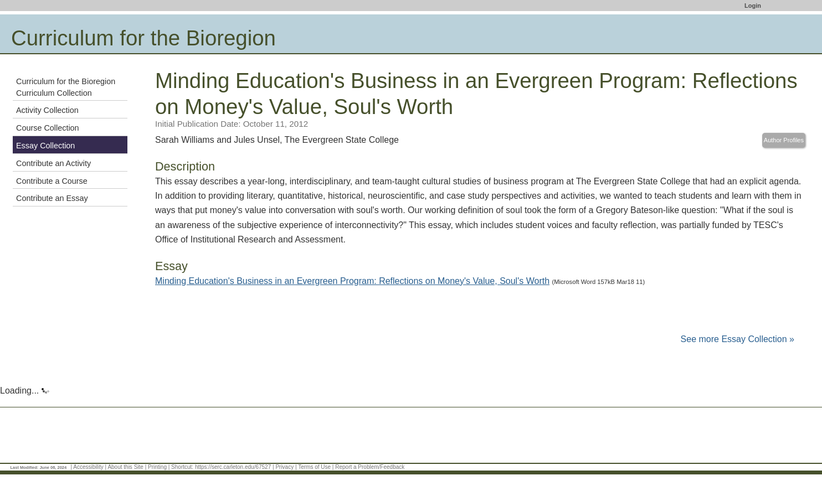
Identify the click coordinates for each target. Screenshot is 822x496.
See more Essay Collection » (737, 339)
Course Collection (47, 127)
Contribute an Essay (52, 198)
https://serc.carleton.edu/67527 (233, 467)
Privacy (284, 467)
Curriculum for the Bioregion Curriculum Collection (65, 87)
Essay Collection (45, 145)
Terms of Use (314, 467)
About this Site (125, 467)
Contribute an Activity (53, 163)
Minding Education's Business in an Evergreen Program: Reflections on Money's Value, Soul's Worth (352, 281)
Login (752, 5)
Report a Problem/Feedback (369, 467)
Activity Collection (47, 110)
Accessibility (88, 467)
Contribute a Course (52, 181)
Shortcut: (182, 467)
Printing (157, 467)
